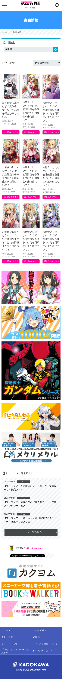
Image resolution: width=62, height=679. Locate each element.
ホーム (4, 32)
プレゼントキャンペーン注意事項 (15, 651)
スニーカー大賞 (9, 644)
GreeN (13, 124)
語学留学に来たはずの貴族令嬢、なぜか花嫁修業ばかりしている (10, 109)
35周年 (36, 637)
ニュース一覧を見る (31, 532)
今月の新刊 (7, 637)
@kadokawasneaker (34, 548)
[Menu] (4, 5)
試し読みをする (10, 132)
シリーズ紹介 (39, 630)
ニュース (6, 630)
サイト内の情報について (45, 644)
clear (33, 127)
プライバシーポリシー (44, 651)
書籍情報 (17, 32)
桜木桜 (10, 121)
